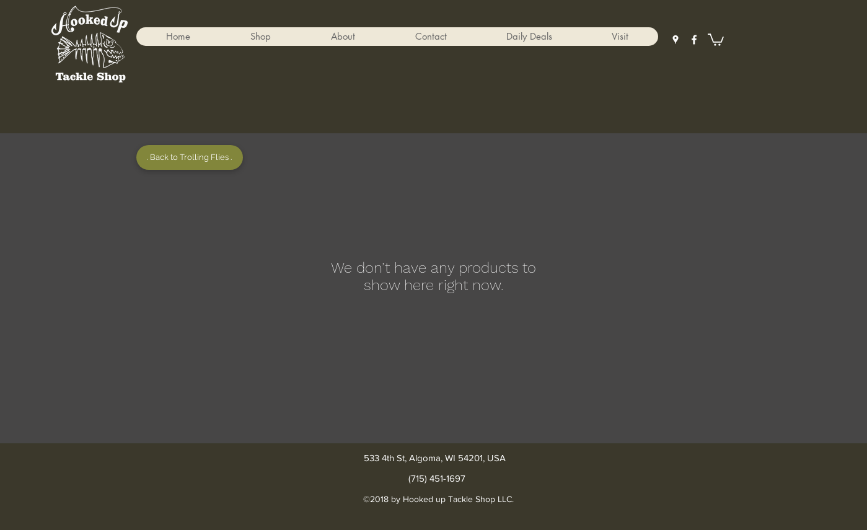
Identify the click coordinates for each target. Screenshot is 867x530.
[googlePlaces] (675, 39)
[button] (260, 36)
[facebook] (694, 39)
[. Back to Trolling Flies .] (189, 157)
